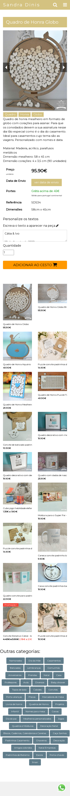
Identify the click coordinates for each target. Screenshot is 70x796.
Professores (11, 682)
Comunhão (53, 667)
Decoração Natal (49, 726)
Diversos (39, 682)
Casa (58, 675)
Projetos (59, 704)
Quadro (10, 114)
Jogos (61, 718)
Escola (39, 755)
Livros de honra (14, 704)
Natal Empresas (47, 747)
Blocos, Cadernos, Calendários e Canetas (24, 733)
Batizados (15, 667)
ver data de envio (46, 182)
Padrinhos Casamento (17, 740)
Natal (46, 675)
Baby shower (58, 682)
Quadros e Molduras (22, 726)
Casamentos (54, 660)
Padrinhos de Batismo (17, 755)
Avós (26, 682)
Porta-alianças (14, 696)
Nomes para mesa (35, 711)
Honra (24, 114)
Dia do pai (11, 718)
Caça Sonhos (60, 733)
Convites (53, 689)
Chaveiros (41, 740)
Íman (35, 762)
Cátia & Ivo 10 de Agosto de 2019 (35, 236)
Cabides (37, 689)
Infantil (15, 711)
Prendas (32, 675)
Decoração (59, 740)
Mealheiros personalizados (37, 718)
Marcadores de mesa (53, 696)
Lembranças (34, 667)
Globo (37, 114)
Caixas (55, 711)
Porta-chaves (57, 755)
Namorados (15, 660)
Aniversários (14, 675)
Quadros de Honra (39, 704)
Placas (32, 696)
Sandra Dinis (21, 4)
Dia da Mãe (35, 660)
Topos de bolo (19, 689)
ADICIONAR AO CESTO (35, 264)
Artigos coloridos (23, 747)
